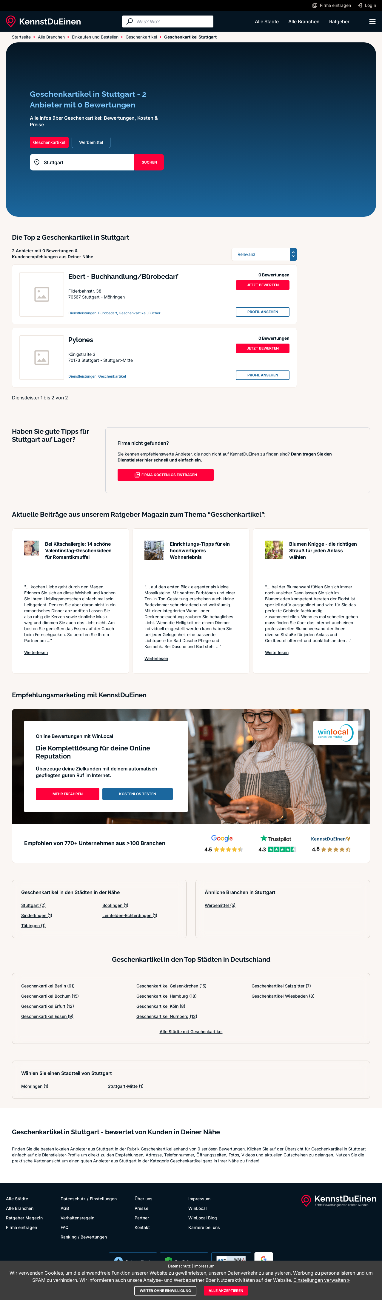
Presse (141, 1208)
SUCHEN (149, 162)
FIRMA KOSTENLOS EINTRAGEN (165, 475)
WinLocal (197, 1208)
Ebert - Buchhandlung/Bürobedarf (124, 276)
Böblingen (115, 905)
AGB (65, 1208)
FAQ (65, 1227)
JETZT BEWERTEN (263, 285)
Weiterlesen (36, 652)
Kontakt (142, 1227)
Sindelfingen (36, 915)
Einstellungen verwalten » (321, 1280)
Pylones (80, 340)
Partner (142, 1217)
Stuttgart (33, 905)
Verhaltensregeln (77, 1217)
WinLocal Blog (202, 1217)
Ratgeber (339, 21)
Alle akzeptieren (226, 1290)
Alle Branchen (304, 21)
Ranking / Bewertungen (84, 1236)
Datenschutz (73, 1198)
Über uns (144, 1198)
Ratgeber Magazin (24, 1217)
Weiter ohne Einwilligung (165, 1290)
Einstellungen (103, 1198)
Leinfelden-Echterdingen (129, 915)
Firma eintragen (21, 1227)
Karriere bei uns (204, 1227)
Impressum (199, 1198)
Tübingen (33, 925)
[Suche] (173, 21)
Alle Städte (267, 21)
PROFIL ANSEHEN (262, 312)
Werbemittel (220, 905)
